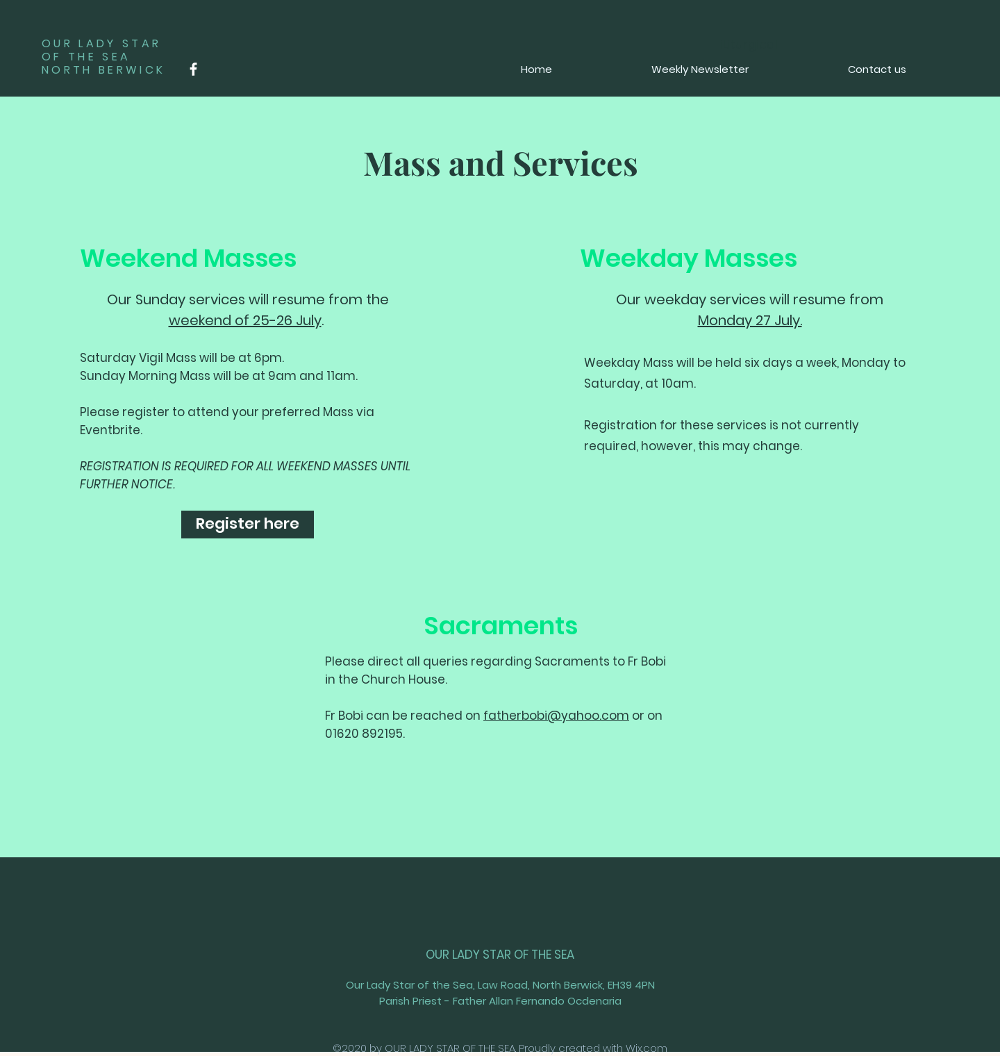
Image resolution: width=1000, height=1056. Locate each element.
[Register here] (247, 524)
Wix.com (646, 1048)
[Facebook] (193, 69)
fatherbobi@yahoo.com (556, 715)
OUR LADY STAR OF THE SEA (500, 954)
